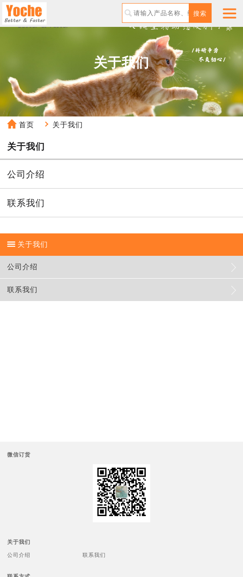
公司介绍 (26, 174)
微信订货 (18, 455)
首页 (20, 125)
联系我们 (26, 203)
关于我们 (67, 125)
